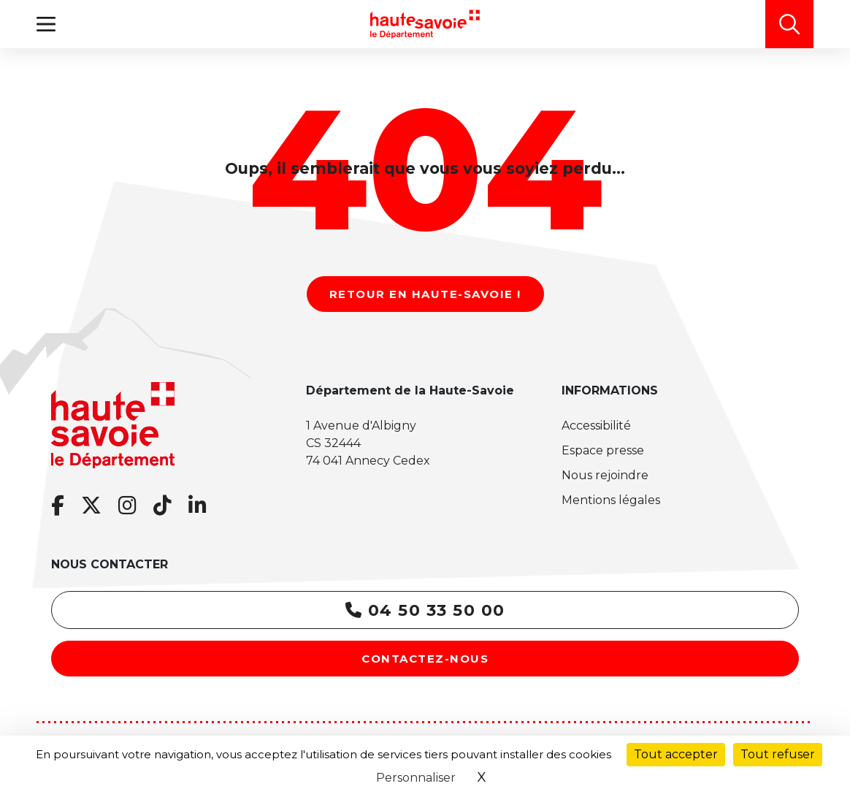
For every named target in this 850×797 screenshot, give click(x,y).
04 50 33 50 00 (425, 610)
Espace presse (603, 450)
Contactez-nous (425, 659)
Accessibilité (596, 425)
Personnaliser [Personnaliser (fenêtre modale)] (416, 778)
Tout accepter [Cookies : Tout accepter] (676, 754)
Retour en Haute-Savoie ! (425, 294)
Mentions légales (611, 500)
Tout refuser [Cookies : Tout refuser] (777, 754)
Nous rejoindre (605, 475)
